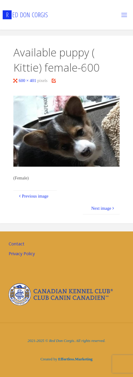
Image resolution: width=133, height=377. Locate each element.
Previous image (33, 196)
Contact (16, 244)
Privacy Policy (22, 253)
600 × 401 (28, 80)
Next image (103, 208)
